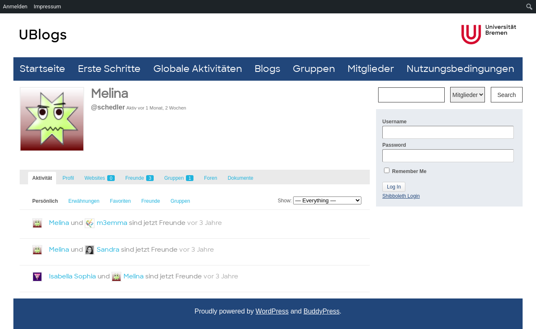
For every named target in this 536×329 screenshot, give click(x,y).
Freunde (139, 178)
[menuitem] (529, 6)
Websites (100, 178)
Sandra (108, 249)
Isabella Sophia (72, 276)
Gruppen (314, 69)
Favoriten (120, 201)
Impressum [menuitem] (47, 6)
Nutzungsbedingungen (460, 69)
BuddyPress (322, 311)
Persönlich (45, 201)
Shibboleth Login (401, 196)
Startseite (42, 69)
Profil (68, 178)
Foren (210, 178)
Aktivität (42, 178)
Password (448, 152)
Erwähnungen (83, 201)
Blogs (267, 69)
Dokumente (240, 178)
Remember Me (405, 171)
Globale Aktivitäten (197, 69)
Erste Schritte (109, 69)
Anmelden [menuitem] (15, 6)
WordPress (272, 311)
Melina (59, 223)
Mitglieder (371, 69)
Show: (284, 201)
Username (448, 129)
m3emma (112, 223)
